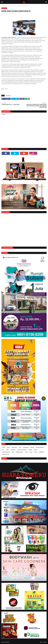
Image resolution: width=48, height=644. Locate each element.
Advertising (4, 253)
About (41, 642)
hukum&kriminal (26, 447)
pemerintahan (8, 5)
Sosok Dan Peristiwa (5, 454)
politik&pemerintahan (19, 452)
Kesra (3, 449)
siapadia (31, 452)
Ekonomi (8, 447)
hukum (20, 447)
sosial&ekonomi (41, 452)
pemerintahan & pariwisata (21, 449)
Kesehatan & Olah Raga (40, 447)
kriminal (7, 449)
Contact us (45, 642)
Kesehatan (32, 447)
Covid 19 (3, 447)
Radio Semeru (5, 13)
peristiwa (35, 449)
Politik (13, 452)
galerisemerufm (14, 447)
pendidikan (30, 449)
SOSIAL (35, 452)
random (26, 452)
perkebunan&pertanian (6, 452)
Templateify (7, 642)
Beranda (3, 5)
